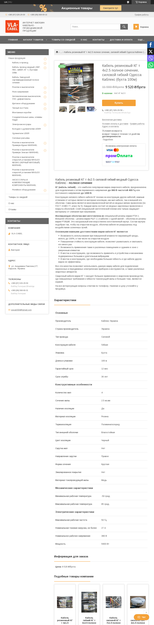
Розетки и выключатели (23, 87)
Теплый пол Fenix (20, 108)
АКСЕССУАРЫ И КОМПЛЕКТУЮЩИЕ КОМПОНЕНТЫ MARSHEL (24, 182)
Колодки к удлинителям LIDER (26, 129)
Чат (141, 617)
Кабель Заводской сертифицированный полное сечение (25, 80)
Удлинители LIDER (20, 133)
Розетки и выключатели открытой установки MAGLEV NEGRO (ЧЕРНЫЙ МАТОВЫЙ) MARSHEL (26, 161)
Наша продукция (16, 58)
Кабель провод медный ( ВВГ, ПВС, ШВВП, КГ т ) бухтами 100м (26, 70)
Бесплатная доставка (112, 120)
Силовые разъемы (21, 138)
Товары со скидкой (63, 40)
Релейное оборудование (23, 190)
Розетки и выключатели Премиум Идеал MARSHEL (24, 143)
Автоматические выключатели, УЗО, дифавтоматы (26, 97)
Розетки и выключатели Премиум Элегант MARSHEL (25, 151)
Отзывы (12, 209)
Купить (119, 103)
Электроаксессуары (21, 124)
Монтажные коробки (21, 112)
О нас (84, 40)
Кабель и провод (20, 62)
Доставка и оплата (121, 40)
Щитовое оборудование (23, 103)
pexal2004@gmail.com (21, 310)
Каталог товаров (33, 40)
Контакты (98, 40)
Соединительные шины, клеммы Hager (27, 118)
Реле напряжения (20, 92)
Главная (13, 40)
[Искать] (124, 27)
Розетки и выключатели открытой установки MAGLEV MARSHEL (26, 172)
